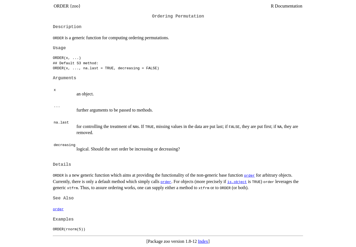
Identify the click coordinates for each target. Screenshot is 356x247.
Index (203, 241)
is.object (237, 181)
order (249, 175)
